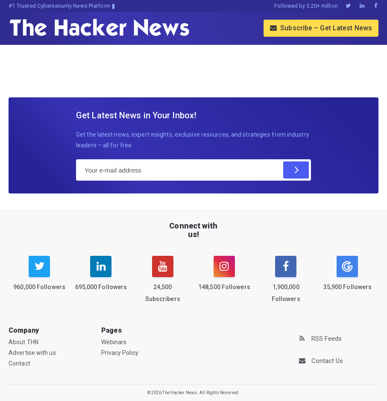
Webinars (114, 342)
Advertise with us (32, 352)
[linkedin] (100, 278)
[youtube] (162, 284)
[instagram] (224, 278)
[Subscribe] (296, 170)
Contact (19, 363)
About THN (23, 342)
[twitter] (39, 278)
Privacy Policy (119, 352)
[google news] (347, 274)
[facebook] (285, 284)
